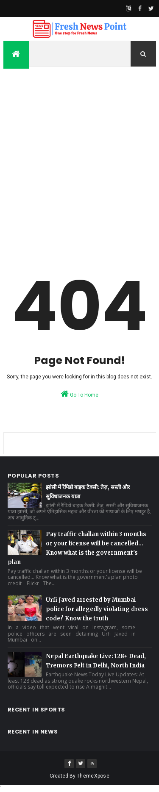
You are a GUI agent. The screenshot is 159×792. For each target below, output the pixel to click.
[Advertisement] (79, 157)
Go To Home (79, 393)
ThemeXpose (93, 776)
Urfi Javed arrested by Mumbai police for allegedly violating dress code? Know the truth (97, 609)
